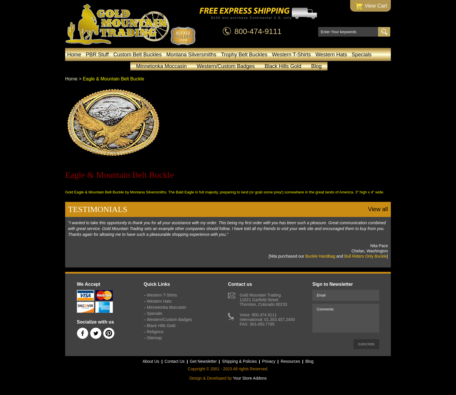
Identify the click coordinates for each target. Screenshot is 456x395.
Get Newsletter (203, 361)
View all (378, 209)
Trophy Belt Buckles (244, 55)
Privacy (268, 361)
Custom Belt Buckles (137, 55)
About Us (150, 361)
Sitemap (154, 337)
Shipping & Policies (239, 361)
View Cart (370, 6)
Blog (316, 66)
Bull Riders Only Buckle (365, 256)
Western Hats (331, 55)
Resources (290, 361)
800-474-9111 (258, 31)
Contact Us (175, 361)
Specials (361, 55)
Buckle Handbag (320, 256)
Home (74, 55)
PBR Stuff (97, 55)
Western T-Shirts (291, 55)
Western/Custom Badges (226, 66)
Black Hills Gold (283, 66)
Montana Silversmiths (191, 55)
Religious (155, 331)
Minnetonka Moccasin (161, 66)
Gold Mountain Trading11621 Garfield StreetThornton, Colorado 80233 (263, 300)
